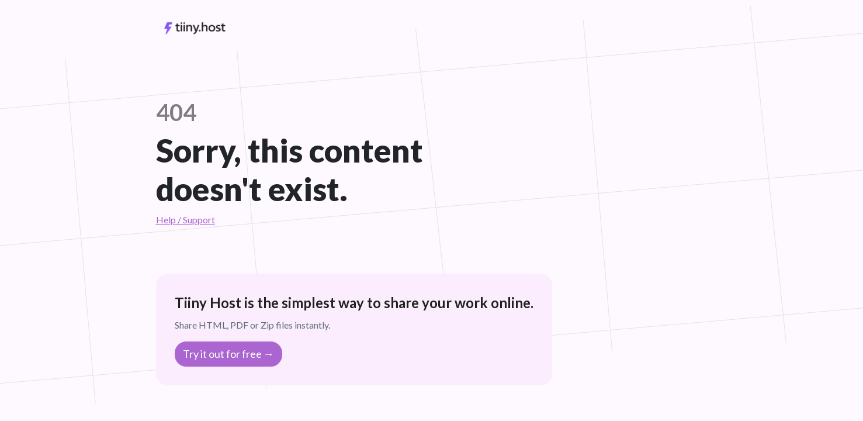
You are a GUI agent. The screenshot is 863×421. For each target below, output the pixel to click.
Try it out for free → (228, 353)
